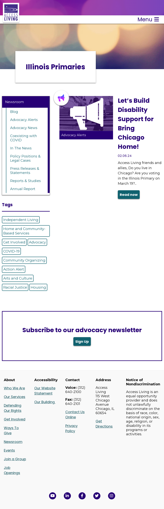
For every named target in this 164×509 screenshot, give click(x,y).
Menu (148, 19)
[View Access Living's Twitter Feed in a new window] (96, 495)
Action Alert (13, 269)
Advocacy (37, 242)
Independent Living (20, 220)
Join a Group (15, 459)
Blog (14, 112)
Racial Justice (15, 287)
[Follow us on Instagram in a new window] (111, 495)
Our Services (14, 396)
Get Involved (14, 242)
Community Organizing (24, 260)
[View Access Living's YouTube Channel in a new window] (52, 495)
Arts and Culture (17, 278)
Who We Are (14, 388)
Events (9, 450)
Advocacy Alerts (24, 120)
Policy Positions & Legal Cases (25, 158)
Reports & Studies (25, 181)
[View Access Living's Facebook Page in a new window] (82, 495)
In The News (21, 148)
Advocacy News (23, 128)
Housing (38, 287)
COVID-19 (11, 251)
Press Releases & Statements (24, 170)
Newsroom (14, 102)
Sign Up (82, 341)
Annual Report (22, 189)
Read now (129, 194)
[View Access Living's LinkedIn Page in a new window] (67, 495)
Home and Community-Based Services (24, 231)
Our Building (45, 402)
